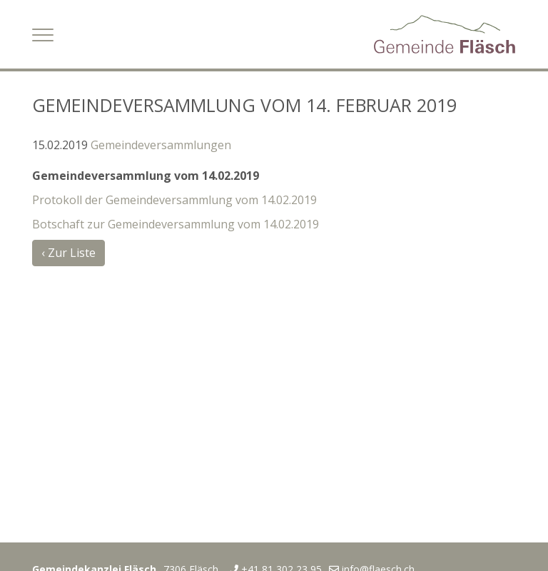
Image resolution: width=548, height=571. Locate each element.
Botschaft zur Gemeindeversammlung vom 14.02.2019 (175, 224)
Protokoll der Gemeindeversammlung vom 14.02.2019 (174, 200)
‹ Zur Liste (68, 253)
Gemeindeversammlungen (161, 145)
